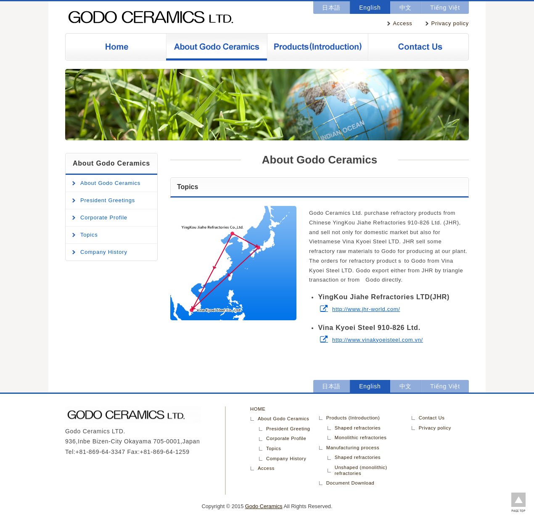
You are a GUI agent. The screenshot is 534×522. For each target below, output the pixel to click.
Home (115, 47)
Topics (89, 235)
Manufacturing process (353, 447)
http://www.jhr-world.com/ (366, 309)
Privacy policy (450, 23)
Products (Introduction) (317, 47)
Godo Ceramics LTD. (145, 414)
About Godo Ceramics (216, 47)
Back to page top (518, 503)
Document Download (350, 482)
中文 (405, 7)
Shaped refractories (358, 427)
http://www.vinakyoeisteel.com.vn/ (377, 340)
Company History (103, 252)
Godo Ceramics (162, 17)
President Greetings (107, 200)
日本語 (331, 7)
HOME (257, 408)
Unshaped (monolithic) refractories (361, 470)
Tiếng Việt (445, 7)
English (370, 7)
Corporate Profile (103, 217)
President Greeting (288, 428)
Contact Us (418, 47)
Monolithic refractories (361, 437)
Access (402, 23)
